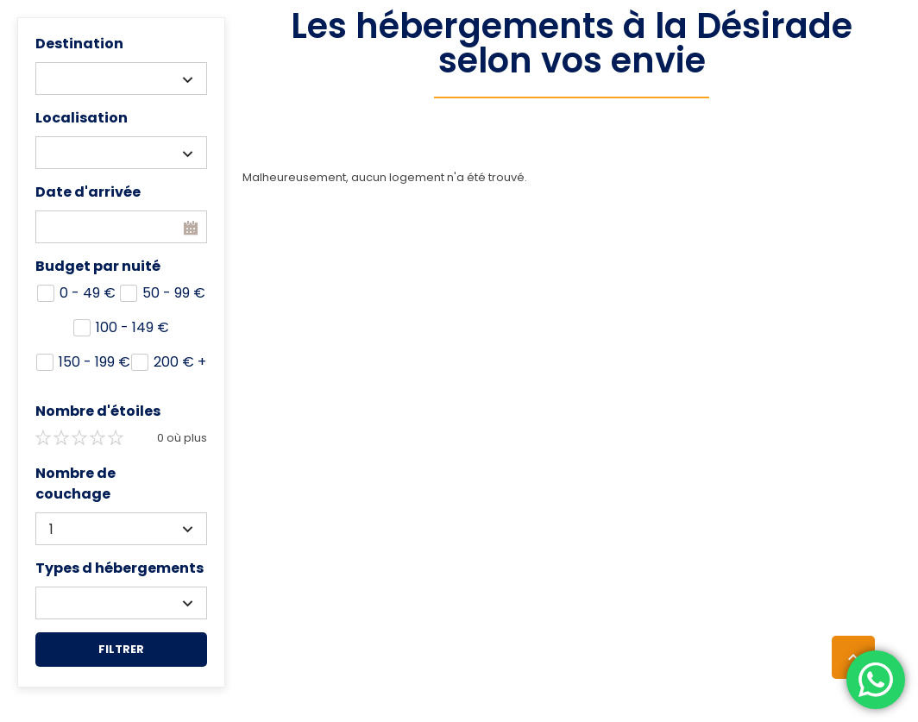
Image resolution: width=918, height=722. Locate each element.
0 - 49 (88, 293)
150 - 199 (94, 362)
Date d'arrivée (88, 192)
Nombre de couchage (75, 483)
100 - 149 (132, 327)
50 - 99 (173, 293)
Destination (79, 43)
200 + (180, 362)
